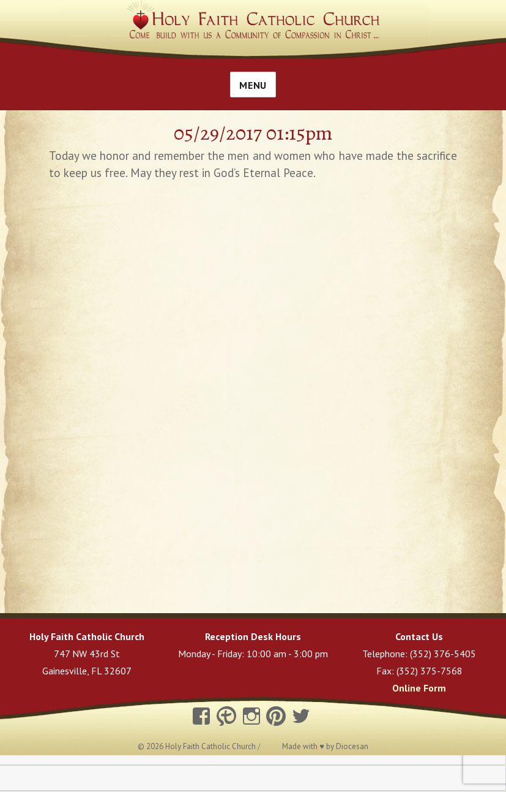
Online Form (419, 688)
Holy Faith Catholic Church (211, 746)
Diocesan (352, 746)
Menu (253, 85)
